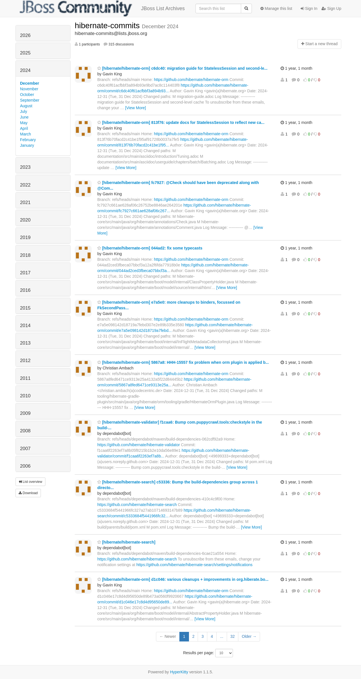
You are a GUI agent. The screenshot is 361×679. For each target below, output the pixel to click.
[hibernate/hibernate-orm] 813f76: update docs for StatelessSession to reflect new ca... (181, 122)
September (29, 100)
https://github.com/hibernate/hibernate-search (137, 504)
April (24, 128)
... (221, 636)
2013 (25, 343)
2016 (25, 290)
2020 (25, 220)
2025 (25, 53)
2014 (25, 325)
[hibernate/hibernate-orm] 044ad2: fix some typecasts (149, 248)
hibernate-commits (108, 25)
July (23, 111)
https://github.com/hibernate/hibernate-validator (138, 445)
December (29, 83)
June (24, 117)
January (27, 145)
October (27, 94)
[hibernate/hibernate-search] (126, 542)
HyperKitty (179, 672)
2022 (25, 185)
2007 (25, 448)
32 (232, 636)
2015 (25, 308)
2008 (25, 430)
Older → (249, 636)
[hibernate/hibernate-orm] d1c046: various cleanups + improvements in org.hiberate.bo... (182, 579)
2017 (25, 272)
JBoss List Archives (102, 8)
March (25, 134)
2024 (25, 70)
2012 (25, 360)
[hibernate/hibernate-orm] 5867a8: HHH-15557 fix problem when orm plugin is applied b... (183, 362)
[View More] (135, 108)
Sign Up (331, 8)
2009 (25, 413)
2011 (25, 378)
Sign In (309, 8)
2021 (25, 202)
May (23, 123)
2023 (25, 167)
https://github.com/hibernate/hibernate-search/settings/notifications (195, 564)
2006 (25, 466)
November (29, 89)
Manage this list (276, 8)
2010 (25, 395)
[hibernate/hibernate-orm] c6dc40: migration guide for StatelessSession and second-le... (182, 68)
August (26, 106)
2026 (25, 35)
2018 (25, 255)
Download (28, 493)
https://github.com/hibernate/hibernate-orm (191, 79)
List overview (30, 482)
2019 (25, 237)
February (28, 139)
